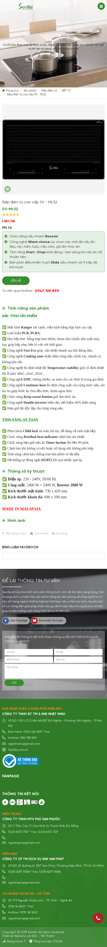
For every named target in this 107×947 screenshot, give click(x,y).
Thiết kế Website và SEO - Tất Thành (28, 936)
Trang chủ (12, 90)
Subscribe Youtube (47, 620)
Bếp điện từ (49, 90)
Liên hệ (16, 281)
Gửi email (41, 533)
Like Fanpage (15, 620)
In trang (61, 533)
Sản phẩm (30, 90)
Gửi (14, 682)
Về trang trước (16, 533)
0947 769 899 (47, 291)
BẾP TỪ (66, 90)
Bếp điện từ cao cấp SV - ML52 (26, 94)
